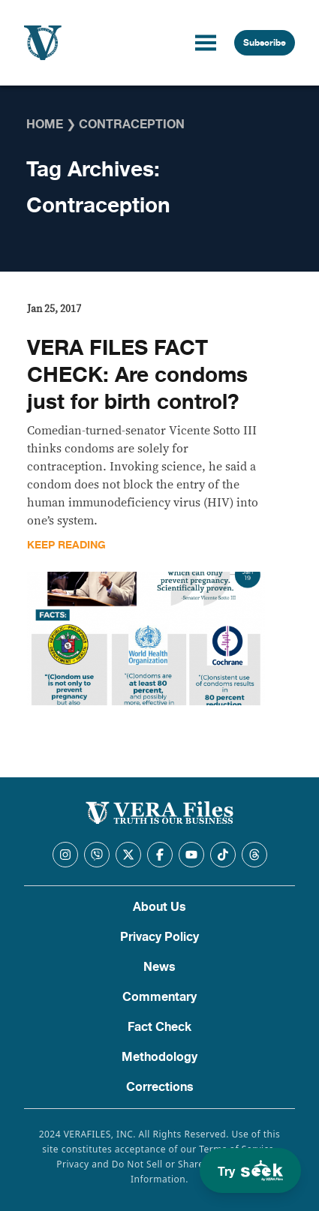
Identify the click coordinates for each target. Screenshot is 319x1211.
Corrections (160, 1087)
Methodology (159, 1057)
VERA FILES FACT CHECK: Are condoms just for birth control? (137, 375)
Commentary (159, 997)
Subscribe (264, 42)
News (159, 967)
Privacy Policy (159, 937)
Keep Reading (66, 545)
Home (44, 124)
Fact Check (159, 1027)
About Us (159, 907)
